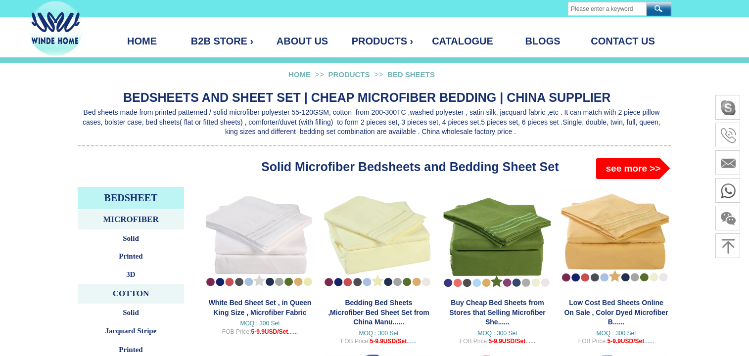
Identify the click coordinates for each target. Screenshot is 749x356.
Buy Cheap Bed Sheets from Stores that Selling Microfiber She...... (497, 312)
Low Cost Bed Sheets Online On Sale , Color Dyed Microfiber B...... (616, 312)
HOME (299, 74)
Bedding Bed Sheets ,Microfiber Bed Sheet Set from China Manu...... (378, 312)
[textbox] (607, 9)
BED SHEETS (411, 74)
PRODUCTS (349, 74)
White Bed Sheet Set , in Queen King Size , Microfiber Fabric (260, 307)
